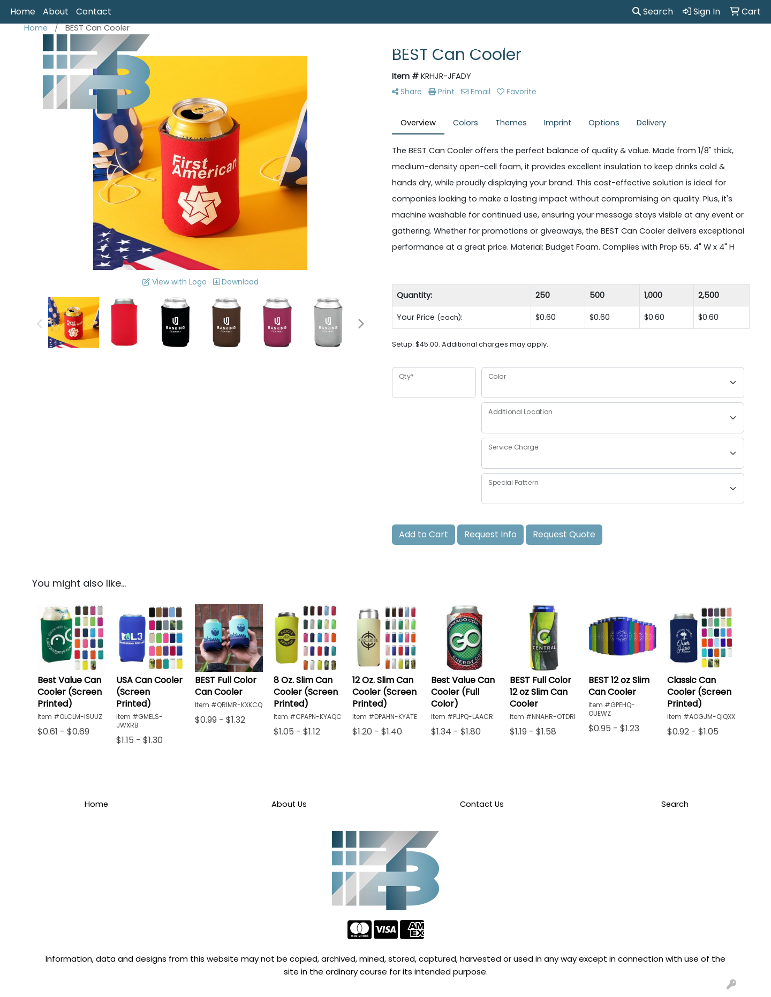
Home (22, 11)
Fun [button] (441, 47)
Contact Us (482, 804)
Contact (93, 11)
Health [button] (535, 47)
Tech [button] (617, 47)
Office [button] (578, 47)
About (56, 11)
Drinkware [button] (398, 47)
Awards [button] (309, 47)
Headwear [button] (485, 47)
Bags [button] (351, 47)
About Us (289, 804)
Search (652, 11)
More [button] (698, 47)
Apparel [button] (261, 47)
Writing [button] (658, 47)
